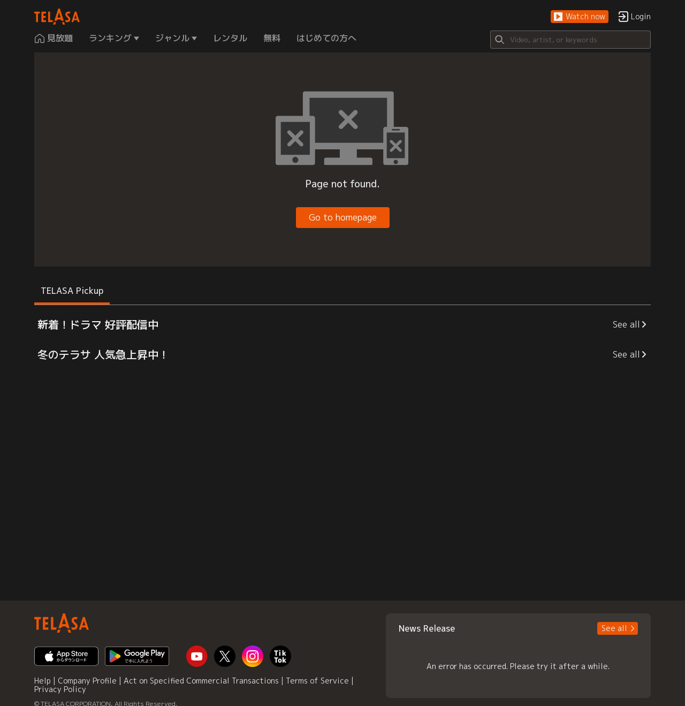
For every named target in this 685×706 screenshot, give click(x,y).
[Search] (570, 40)
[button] (579, 17)
